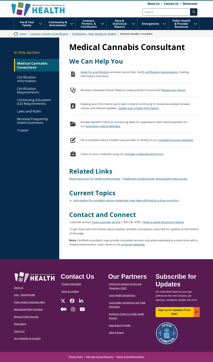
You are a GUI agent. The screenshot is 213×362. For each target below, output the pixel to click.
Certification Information (26, 79)
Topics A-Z (19, 331)
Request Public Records (26, 317)
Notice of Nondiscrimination (130, 357)
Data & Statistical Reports (124, 24)
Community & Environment (61, 23)
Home (22, 33)
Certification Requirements (28, 90)
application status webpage (103, 126)
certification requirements (161, 72)
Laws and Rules (29, 111)
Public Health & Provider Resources (185, 24)
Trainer (23, 130)
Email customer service (106, 222)
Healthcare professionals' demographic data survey (155, 179)
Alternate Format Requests (99, 357)
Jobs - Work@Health (24, 295)
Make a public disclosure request (163, 222)
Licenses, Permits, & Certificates (92, 24)
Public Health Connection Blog (29, 302)
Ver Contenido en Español (27, 338)
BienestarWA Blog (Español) (28, 309)
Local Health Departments (122, 295)
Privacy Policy (76, 357)
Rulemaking (20, 324)
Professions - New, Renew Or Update (94, 33)
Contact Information (71, 284)
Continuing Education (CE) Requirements (34, 102)
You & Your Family (31, 23)
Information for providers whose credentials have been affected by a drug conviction (126, 200)
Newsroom (190, 3)
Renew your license (174, 90)
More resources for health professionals (94, 179)
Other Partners (116, 332)
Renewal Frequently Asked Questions (32, 121)
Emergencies (154, 24)
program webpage (133, 244)
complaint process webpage (175, 140)
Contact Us (171, 3)
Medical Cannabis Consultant (32, 65)
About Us (153, 3)
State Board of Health (120, 325)
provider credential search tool (144, 154)
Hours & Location (70, 291)
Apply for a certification (95, 72)
